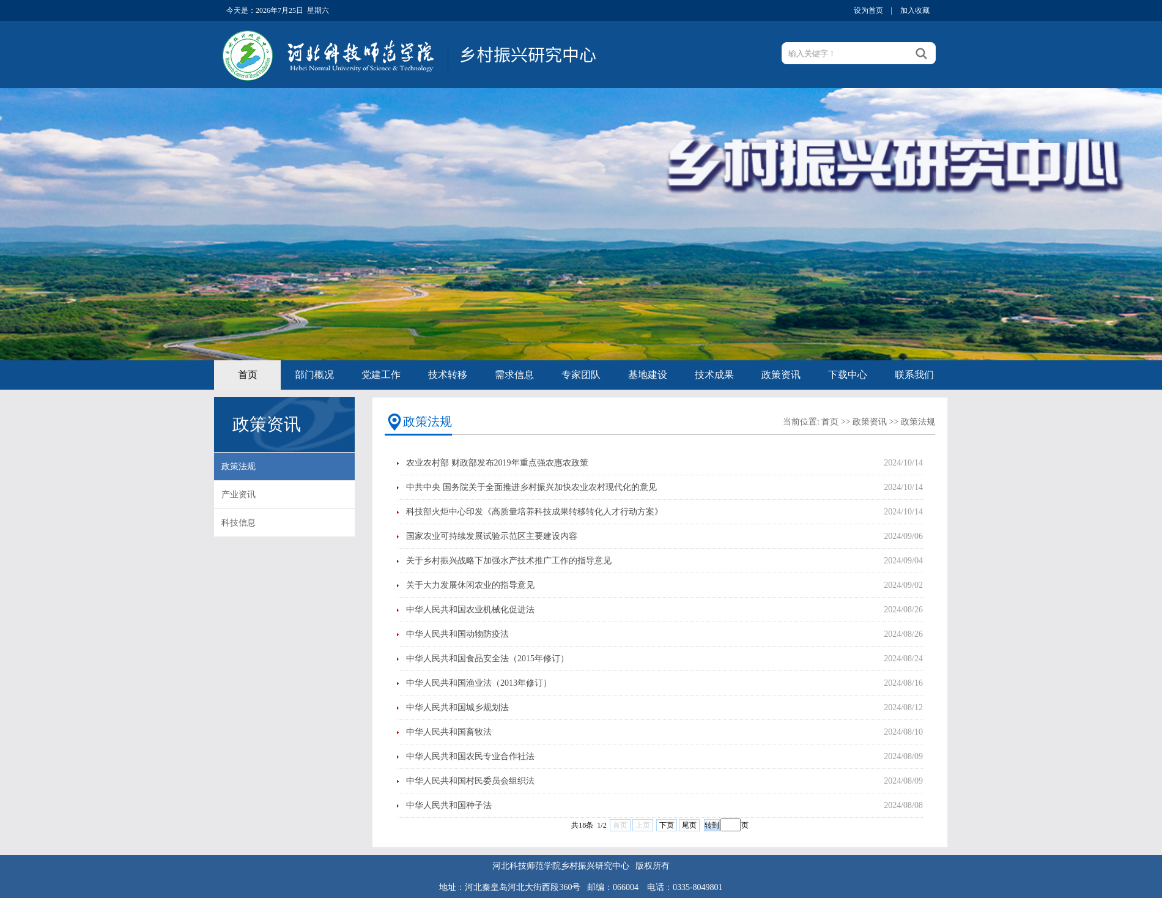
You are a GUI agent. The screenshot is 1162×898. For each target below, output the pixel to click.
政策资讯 (781, 374)
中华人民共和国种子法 (449, 805)
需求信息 (514, 374)
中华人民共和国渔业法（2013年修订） (479, 683)
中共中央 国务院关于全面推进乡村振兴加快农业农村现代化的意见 (531, 487)
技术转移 (447, 374)
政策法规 (238, 466)
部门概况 (314, 374)
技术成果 (714, 374)
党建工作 (381, 374)
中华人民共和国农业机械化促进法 (470, 609)
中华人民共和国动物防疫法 (457, 634)
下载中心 (847, 374)
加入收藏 (915, 10)
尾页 (689, 825)
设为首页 (868, 10)
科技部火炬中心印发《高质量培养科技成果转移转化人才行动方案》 (534, 511)
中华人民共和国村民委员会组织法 (470, 780)
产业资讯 (238, 494)
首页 (247, 374)
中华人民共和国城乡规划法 (457, 707)
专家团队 (581, 374)
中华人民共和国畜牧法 (449, 732)
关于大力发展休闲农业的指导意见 (470, 585)
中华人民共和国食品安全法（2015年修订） (487, 658)
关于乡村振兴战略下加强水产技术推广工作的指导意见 (509, 560)
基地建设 (647, 374)
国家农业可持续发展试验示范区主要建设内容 (491, 536)
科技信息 (238, 522)
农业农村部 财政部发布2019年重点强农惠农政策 (497, 462)
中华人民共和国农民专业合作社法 (470, 756)
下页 (666, 825)
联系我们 (914, 374)
